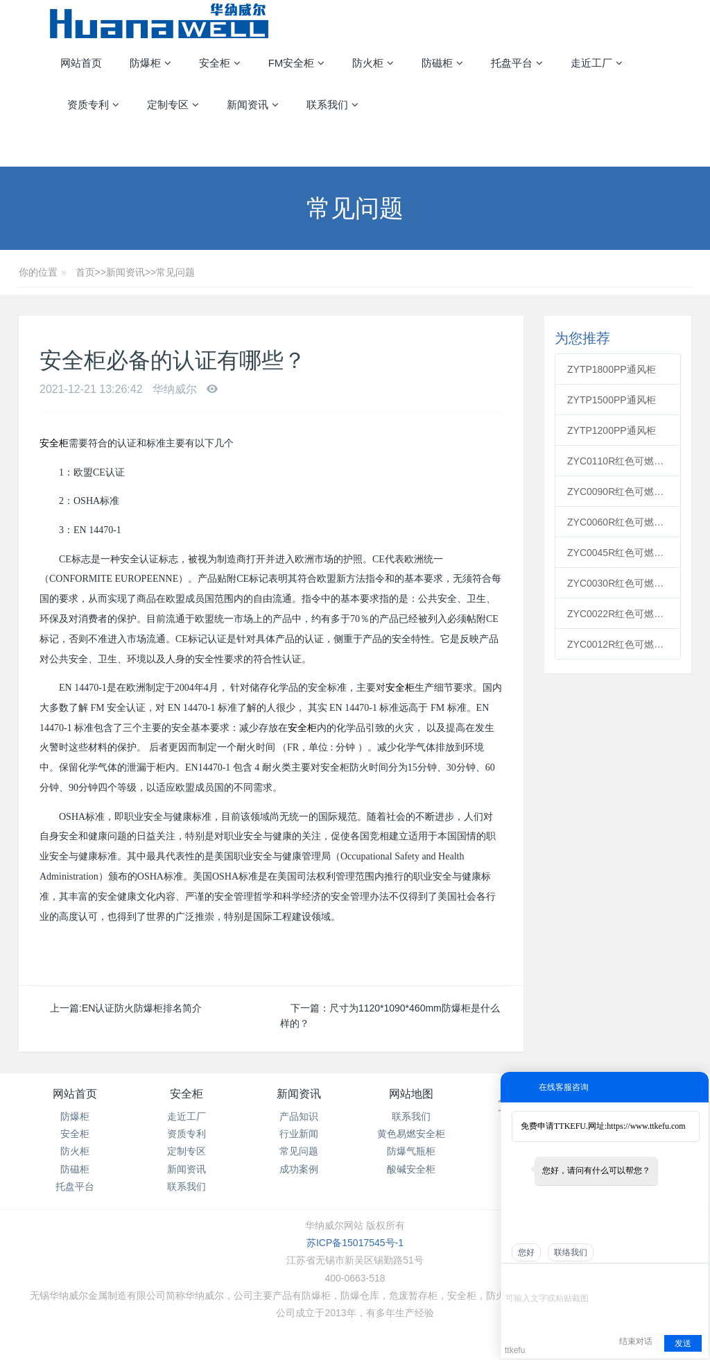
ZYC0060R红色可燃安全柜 (617, 522)
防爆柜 (74, 1116)
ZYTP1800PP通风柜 (611, 369)
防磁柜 (74, 1169)
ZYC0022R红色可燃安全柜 (617, 613)
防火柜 (74, 1151)
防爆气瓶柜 (411, 1151)
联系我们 (186, 1186)
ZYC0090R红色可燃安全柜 (617, 491)
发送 (683, 1343)
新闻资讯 (125, 272)
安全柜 (54, 443)
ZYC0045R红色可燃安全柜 (617, 552)
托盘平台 (74, 1186)
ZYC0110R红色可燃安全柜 (617, 461)
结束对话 (635, 1341)
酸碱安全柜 (411, 1169)
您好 (526, 1252)
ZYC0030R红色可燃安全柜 (617, 583)
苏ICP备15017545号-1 (355, 1242)
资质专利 (186, 1133)
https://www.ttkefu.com (646, 1126)
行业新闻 (298, 1133)
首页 (85, 272)
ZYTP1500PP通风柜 (611, 399)
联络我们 (570, 1252)
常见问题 (175, 272)
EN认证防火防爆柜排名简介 (142, 1008)
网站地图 (411, 1094)
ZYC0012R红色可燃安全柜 (617, 644)
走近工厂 (186, 1116)
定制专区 (186, 1151)
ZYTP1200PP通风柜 (611, 430)
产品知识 (298, 1116)
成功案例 (298, 1169)
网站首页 (81, 63)
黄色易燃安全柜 (411, 1133)
